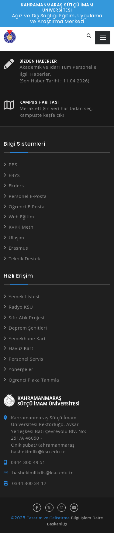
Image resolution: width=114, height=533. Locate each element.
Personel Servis (26, 359)
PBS (13, 164)
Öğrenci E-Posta (27, 206)
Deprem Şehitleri (28, 328)
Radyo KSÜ (21, 307)
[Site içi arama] (89, 36)
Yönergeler (21, 369)
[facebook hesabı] (37, 507)
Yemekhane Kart (27, 338)
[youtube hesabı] (74, 507)
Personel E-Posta (28, 196)
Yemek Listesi (24, 296)
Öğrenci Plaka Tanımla (34, 380)
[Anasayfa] (10, 37)
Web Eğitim (21, 216)
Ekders (16, 185)
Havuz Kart (21, 348)
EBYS (14, 175)
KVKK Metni (22, 227)
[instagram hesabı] (61, 507)
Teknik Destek (24, 258)
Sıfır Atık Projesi (27, 317)
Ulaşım (16, 237)
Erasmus (18, 248)
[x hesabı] (49, 507)
